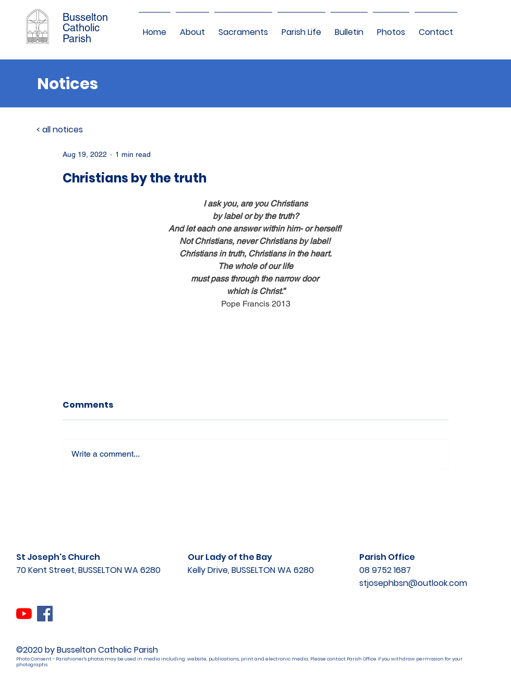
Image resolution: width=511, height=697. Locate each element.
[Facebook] (45, 613)
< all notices (59, 130)
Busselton (85, 17)
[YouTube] (24, 613)
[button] (192, 27)
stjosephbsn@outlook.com (413, 583)
